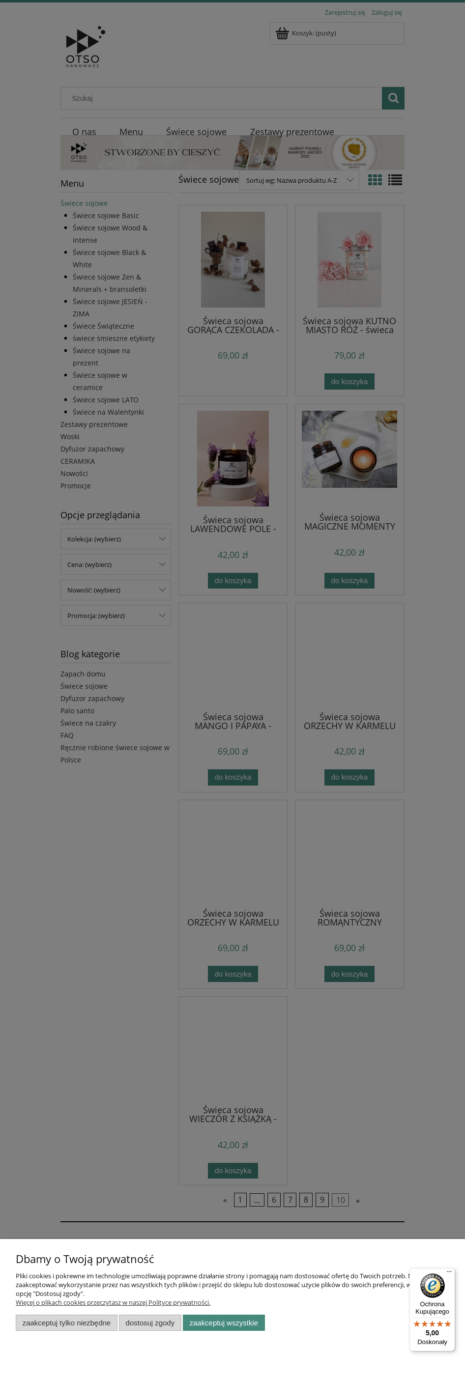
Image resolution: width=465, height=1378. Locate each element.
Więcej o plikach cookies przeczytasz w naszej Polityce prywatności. (113, 1302)
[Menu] (449, 1274)
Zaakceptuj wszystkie (224, 1323)
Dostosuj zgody (149, 1323)
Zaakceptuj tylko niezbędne (67, 1323)
